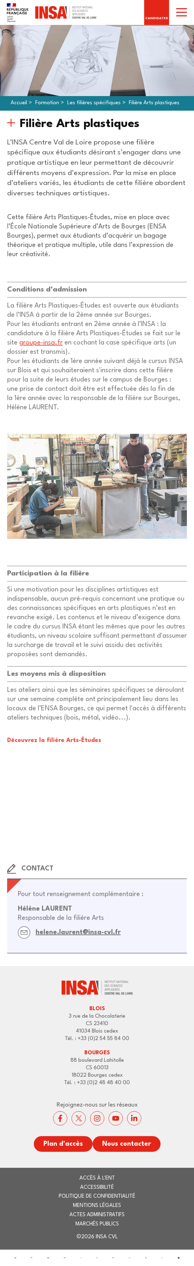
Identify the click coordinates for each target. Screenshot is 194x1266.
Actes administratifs (97, 1215)
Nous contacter (126, 1144)
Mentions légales (97, 1205)
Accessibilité (97, 1187)
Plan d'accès (63, 1144)
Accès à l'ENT (97, 1178)
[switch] (181, 12)
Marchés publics (97, 1224)
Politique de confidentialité (97, 1196)
